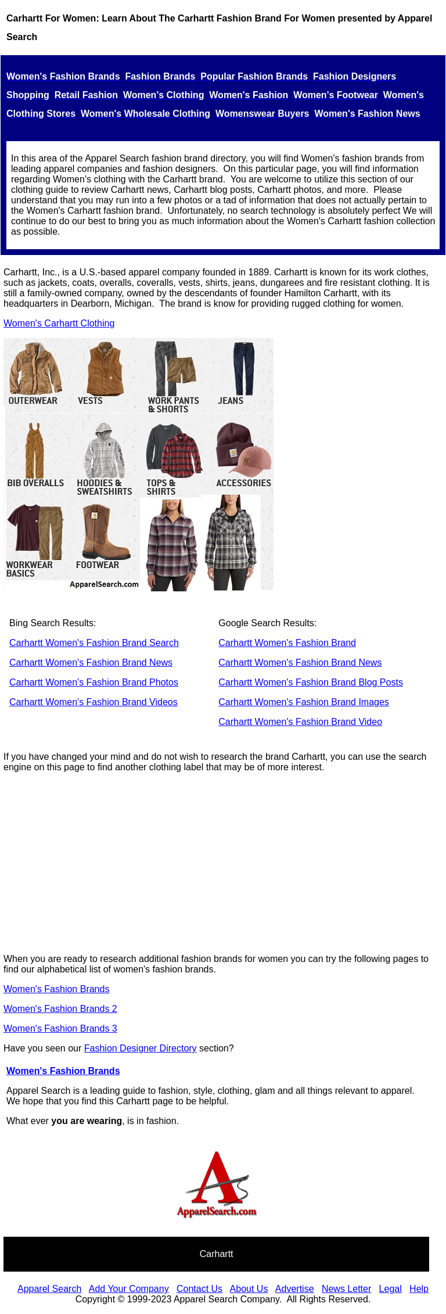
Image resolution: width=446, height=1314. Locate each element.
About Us (249, 1289)
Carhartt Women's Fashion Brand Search (94, 643)
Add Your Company (129, 1289)
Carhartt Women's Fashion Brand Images (303, 702)
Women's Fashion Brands (56, 989)
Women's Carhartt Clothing (58, 323)
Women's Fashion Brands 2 (60, 1009)
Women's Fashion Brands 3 (60, 1028)
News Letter (346, 1289)
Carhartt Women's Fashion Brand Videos (93, 702)
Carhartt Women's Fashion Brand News (90, 662)
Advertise (294, 1289)
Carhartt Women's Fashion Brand (287, 643)
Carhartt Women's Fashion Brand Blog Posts (310, 682)
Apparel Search (49, 1289)
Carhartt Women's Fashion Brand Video (300, 722)
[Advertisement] (223, 863)
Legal (390, 1289)
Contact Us (199, 1289)
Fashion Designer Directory (140, 1048)
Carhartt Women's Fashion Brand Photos (93, 682)
